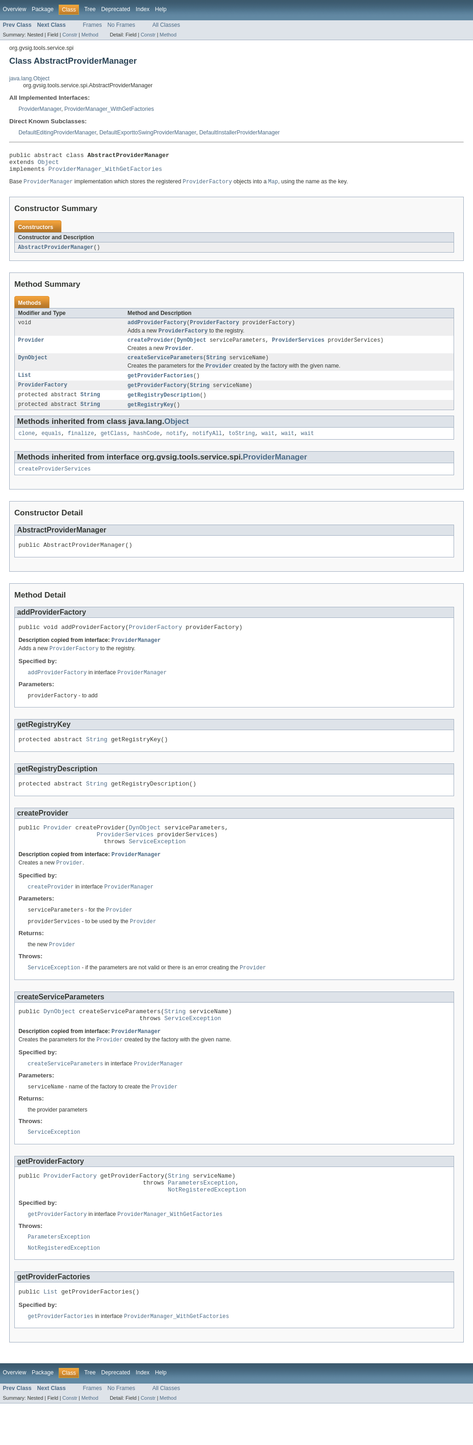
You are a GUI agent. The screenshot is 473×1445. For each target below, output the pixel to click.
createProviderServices (54, 481)
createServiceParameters (165, 366)
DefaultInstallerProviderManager (239, 132)
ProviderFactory (214, 328)
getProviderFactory (157, 395)
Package (43, 9)
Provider (31, 347)
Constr (69, 34)
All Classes (166, 25)
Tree (90, 9)
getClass (114, 445)
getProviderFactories (160, 385)
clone (26, 445)
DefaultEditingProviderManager (57, 132)
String (216, 366)
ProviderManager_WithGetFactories (109, 109)
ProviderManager (39, 109)
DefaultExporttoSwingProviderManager (147, 132)
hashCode (146, 445)
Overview (14, 9)
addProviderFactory (157, 328)
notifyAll (207, 445)
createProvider (150, 347)
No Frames (121, 25)
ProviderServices (298, 347)
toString (242, 445)
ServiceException (157, 865)
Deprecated (115, 9)
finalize (81, 445)
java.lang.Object (29, 78)
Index (143, 9)
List (24, 385)
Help (161, 9)
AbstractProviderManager (55, 252)
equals (51, 445)
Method (89, 34)
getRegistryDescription (163, 405)
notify (176, 445)
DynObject (191, 347)
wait (267, 445)
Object (48, 164)
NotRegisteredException (207, 1226)
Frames (92, 25)
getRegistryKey (150, 415)
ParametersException (201, 1218)
